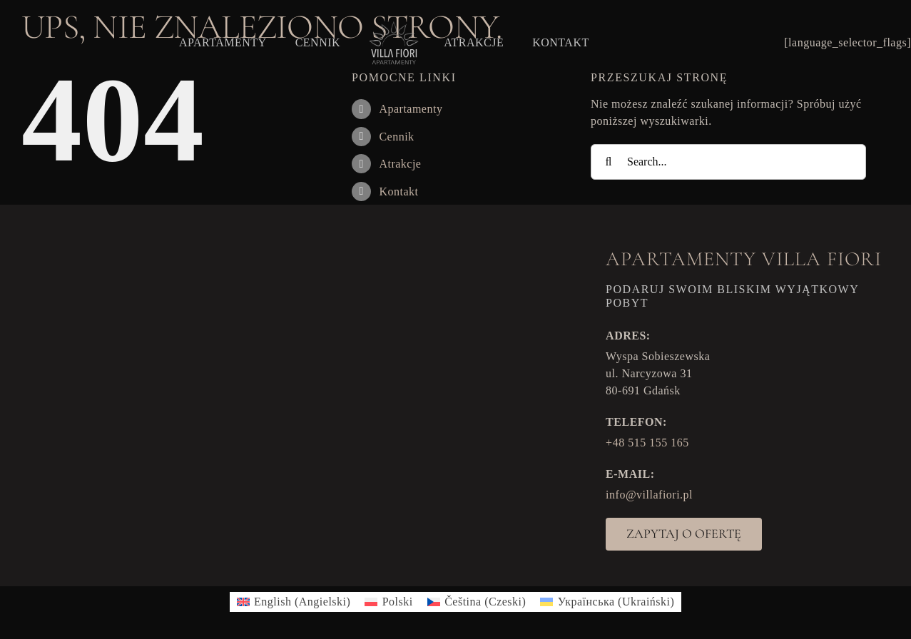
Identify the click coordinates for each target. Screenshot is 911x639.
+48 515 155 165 (647, 442)
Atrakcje (400, 164)
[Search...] (728, 162)
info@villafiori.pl (649, 495)
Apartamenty (410, 109)
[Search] (608, 162)
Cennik (396, 137)
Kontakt (398, 191)
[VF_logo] (392, 25)
